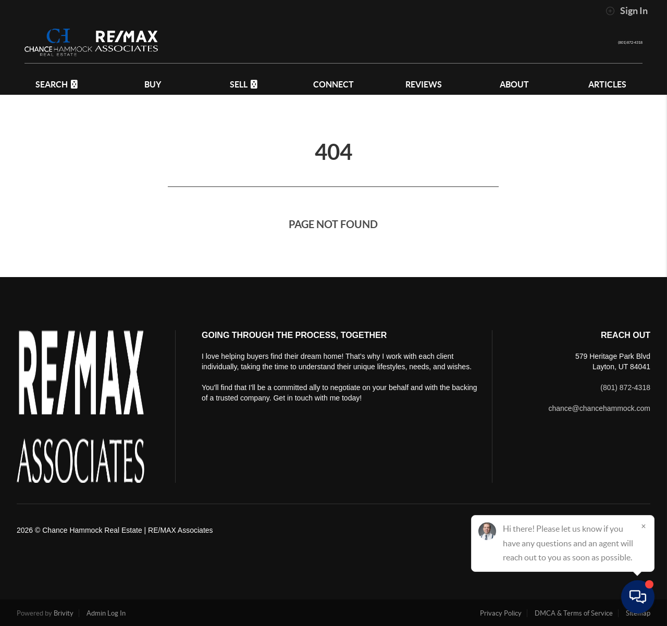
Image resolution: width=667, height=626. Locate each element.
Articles (607, 84)
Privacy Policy (501, 613)
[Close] (643, 526)
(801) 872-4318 (614, 41)
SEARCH (56, 84)
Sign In (627, 11)
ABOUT (514, 84)
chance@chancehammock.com (599, 408)
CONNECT (333, 84)
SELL (243, 84)
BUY (152, 84)
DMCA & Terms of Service (574, 613)
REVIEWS (423, 84)
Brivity (63, 613)
